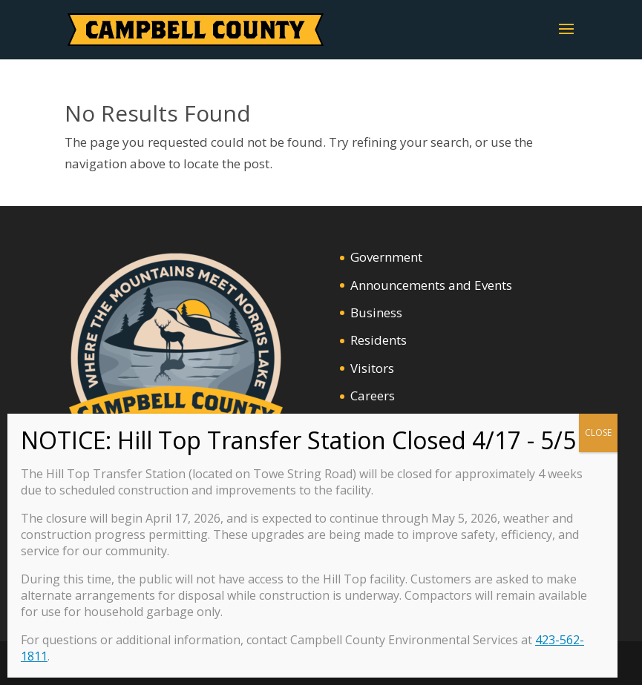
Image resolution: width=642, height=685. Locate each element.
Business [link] (376, 312)
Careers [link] (372, 395)
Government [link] (386, 256)
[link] (196, 28)
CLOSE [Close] (598, 432)
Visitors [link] (372, 368)
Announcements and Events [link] (431, 285)
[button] (566, 38)
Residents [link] (378, 339)
